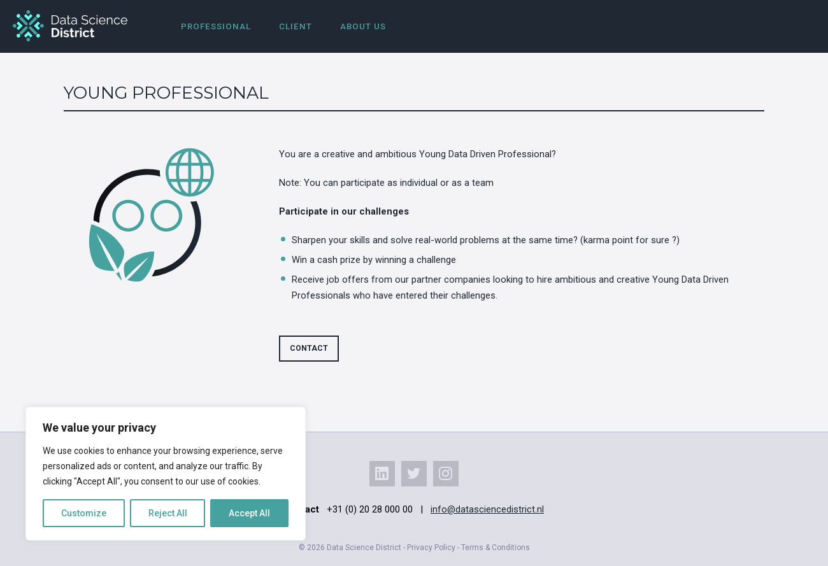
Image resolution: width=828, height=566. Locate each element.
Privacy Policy (431, 547)
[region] (165, 474)
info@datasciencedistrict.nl (487, 509)
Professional (216, 26)
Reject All (167, 513)
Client (295, 26)
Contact (309, 348)
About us (363, 26)
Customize (83, 513)
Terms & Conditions (495, 547)
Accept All (249, 513)
